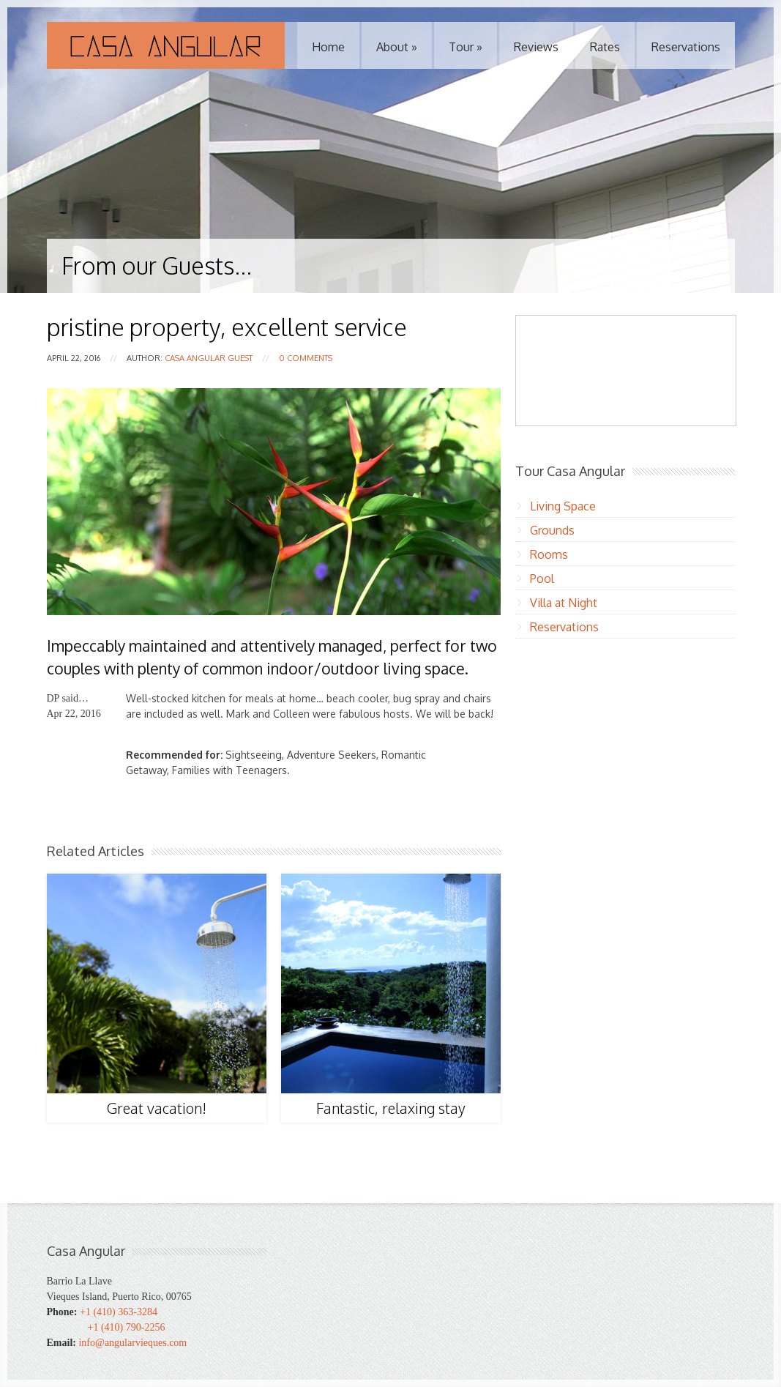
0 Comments (305, 358)
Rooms (549, 554)
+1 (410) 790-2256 (126, 1327)
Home (328, 47)
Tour (465, 47)
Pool (542, 578)
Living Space (563, 506)
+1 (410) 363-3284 (118, 1311)
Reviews (536, 47)
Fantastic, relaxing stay (391, 1108)
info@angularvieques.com (132, 1342)
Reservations (685, 47)
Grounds (552, 530)
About (396, 47)
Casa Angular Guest (209, 358)
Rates (605, 47)
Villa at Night (563, 602)
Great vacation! (156, 1108)
